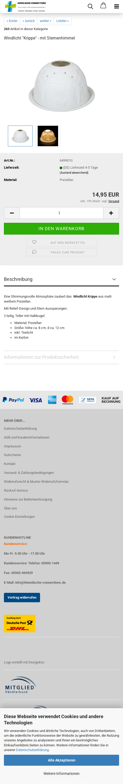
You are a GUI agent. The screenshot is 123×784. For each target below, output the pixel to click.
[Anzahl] (61, 213)
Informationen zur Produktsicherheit (41, 357)
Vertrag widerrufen (22, 597)
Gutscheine (12, 455)
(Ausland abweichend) (74, 172)
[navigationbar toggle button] (116, 6)
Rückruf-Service (16, 490)
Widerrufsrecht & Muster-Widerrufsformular (36, 482)
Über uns (10, 508)
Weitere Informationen (61, 773)
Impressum (12, 446)
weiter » (45, 21)
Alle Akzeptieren (61, 760)
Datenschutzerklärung (32, 750)
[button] (12, 213)
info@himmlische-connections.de (40, 582)
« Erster (12, 21)
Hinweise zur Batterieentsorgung (28, 499)
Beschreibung (18, 279)
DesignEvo (36, 662)
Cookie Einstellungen (19, 517)
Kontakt (9, 464)
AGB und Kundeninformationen (26, 437)
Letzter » (62, 21)
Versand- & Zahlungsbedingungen (29, 473)
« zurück (29, 21)
